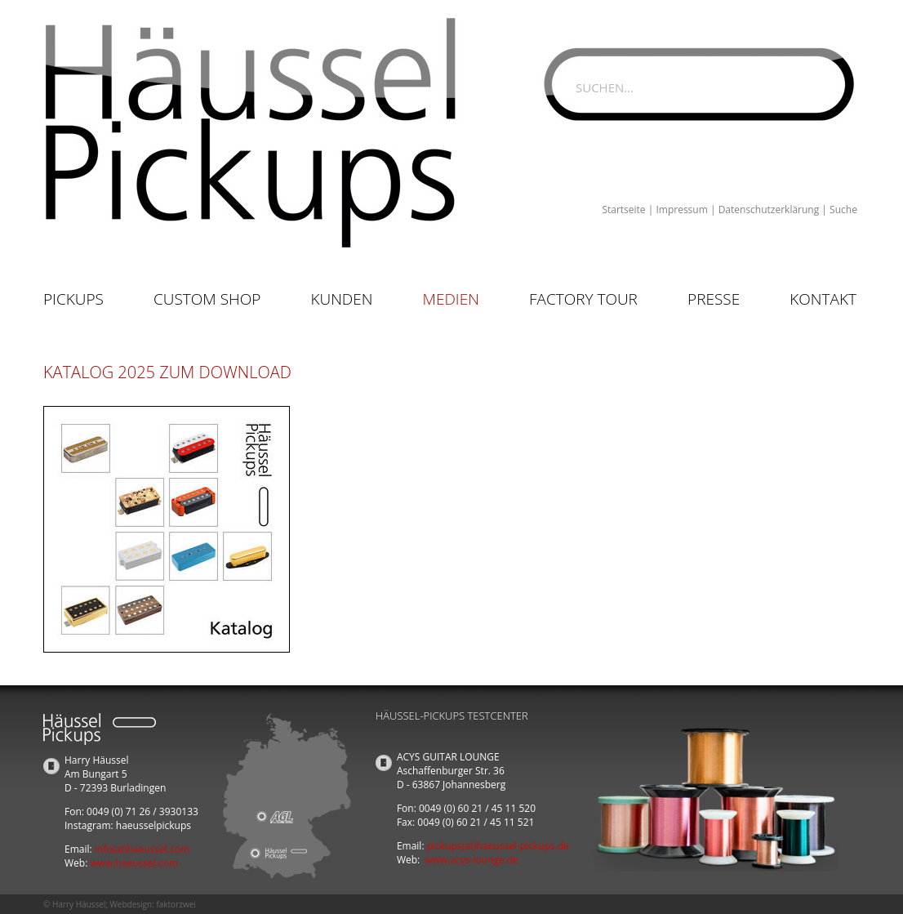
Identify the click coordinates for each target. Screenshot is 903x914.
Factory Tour (583, 299)
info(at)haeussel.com (142, 849)
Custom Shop (206, 299)
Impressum (681, 209)
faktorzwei (175, 904)
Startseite (623, 209)
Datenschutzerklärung (769, 209)
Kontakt (823, 299)
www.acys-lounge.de (471, 860)
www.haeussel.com (134, 863)
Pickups (73, 299)
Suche (843, 209)
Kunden (341, 299)
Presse (713, 299)
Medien (451, 299)
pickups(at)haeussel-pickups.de (498, 846)
